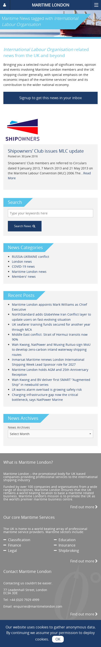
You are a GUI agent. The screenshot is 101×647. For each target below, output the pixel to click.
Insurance (64, 545)
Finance (12, 545)
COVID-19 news (23, 266)
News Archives (19, 427)
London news (22, 261)
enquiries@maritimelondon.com (37, 606)
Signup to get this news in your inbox (50, 97)
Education (65, 539)
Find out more (84, 506)
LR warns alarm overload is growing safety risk (47, 389)
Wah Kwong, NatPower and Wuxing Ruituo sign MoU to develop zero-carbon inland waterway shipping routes (51, 349)
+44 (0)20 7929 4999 (24, 600)
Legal (10, 550)
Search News (24, 226)
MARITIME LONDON (50, 5)
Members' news (24, 276)
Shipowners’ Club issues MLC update (46, 151)
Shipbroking (66, 550)
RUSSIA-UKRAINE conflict (30, 256)
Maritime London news (29, 271)
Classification (16, 539)
